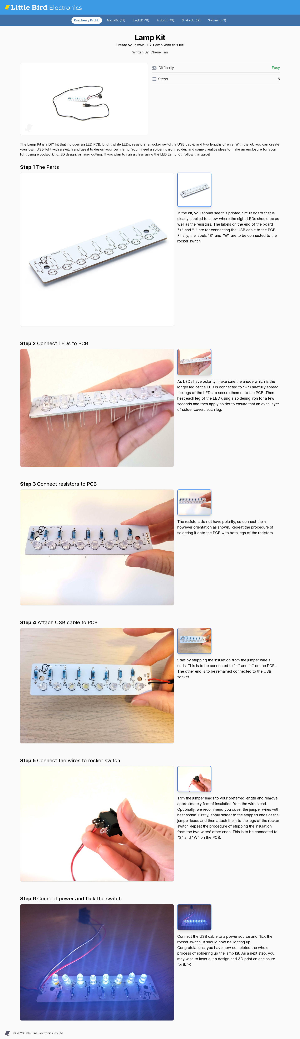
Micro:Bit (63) (116, 20)
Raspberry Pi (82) (87, 20)
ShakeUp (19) (191, 20)
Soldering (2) (217, 20)
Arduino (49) (165, 20)
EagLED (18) (141, 20)
